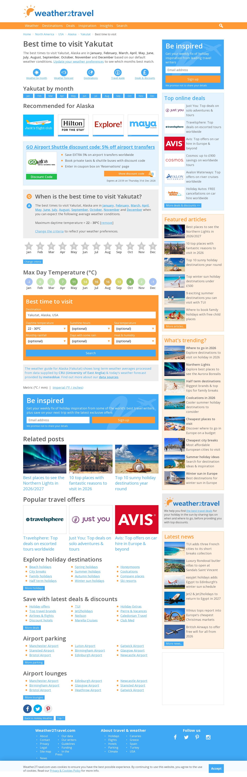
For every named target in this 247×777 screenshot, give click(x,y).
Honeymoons (130, 572)
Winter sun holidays (89, 586)
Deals (70, 25)
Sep (118, 95)
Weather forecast (63, 78)
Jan (28, 95)
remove (106, 228)
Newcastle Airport (133, 661)
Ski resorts (128, 586)
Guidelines (68, 749)
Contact (45, 745)
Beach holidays (40, 572)
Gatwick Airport (132, 651)
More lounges (34, 703)
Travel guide (118, 78)
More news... (174, 643)
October (96, 215)
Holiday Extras (131, 612)
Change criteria (33, 267)
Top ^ (60, 723)
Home (27, 34)
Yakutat (86, 34)
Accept (216, 768)
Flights (112, 745)
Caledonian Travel (133, 621)
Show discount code (130, 179)
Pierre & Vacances (133, 616)
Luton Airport (85, 651)
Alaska (72, 34)
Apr (62, 95)
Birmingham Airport (90, 656)
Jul (96, 95)
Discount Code (41, 182)
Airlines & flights (41, 621)
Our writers (69, 745)
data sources (108, 382)
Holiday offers (39, 612)
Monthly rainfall (36, 341)
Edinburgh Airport (88, 661)
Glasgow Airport (132, 656)
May (73, 95)
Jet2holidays (84, 616)
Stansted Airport (41, 656)
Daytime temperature (40, 328)
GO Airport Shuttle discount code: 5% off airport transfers (90, 153)
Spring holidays (86, 572)
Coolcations (129, 577)
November (112, 215)
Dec (152, 95)
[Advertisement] (161, 11)
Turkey (134, 753)
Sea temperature (125, 328)
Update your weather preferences (78, 61)
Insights (106, 25)
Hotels (112, 749)
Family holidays (40, 582)
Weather (32, 25)
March (135, 211)
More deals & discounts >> (183, 205)
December (134, 215)
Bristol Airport (40, 661)
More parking (34, 668)
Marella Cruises (86, 626)
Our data (67, 741)
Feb (39, 95)
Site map (45, 757)
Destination (33, 315)
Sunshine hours (80, 328)
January (108, 211)
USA (61, 34)
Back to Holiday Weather (38, 723)
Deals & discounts (145, 78)
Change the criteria (49, 237)
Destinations (52, 25)
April (145, 211)
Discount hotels (41, 626)
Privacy (44, 749)
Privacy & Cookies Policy (65, 771)
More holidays (34, 594)
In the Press (62, 758)
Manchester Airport (43, 651)
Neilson (80, 621)
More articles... (175, 326)
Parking (113, 753)
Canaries (135, 741)
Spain (133, 749)
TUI (77, 612)
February (122, 211)
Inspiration (87, 25)
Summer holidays (88, 577)
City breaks (37, 577)
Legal (43, 753)
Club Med (127, 626)
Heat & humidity (124, 341)
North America (44, 34)
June (46, 215)
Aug (107, 95)
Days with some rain (83, 341)
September (79, 215)
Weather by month (36, 78)
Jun (84, 95)
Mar (50, 95)
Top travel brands (42, 616)
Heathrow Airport (88, 695)
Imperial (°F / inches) (68, 393)
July (54, 215)
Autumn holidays (87, 582)
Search (121, 25)
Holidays (113, 741)
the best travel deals (199, 511)
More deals (32, 633)
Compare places (132, 582)
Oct (130, 95)
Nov (141, 95)
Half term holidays (43, 586)
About (44, 741)
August (64, 215)
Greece (134, 745)
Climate (113, 757)
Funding (67, 753)
